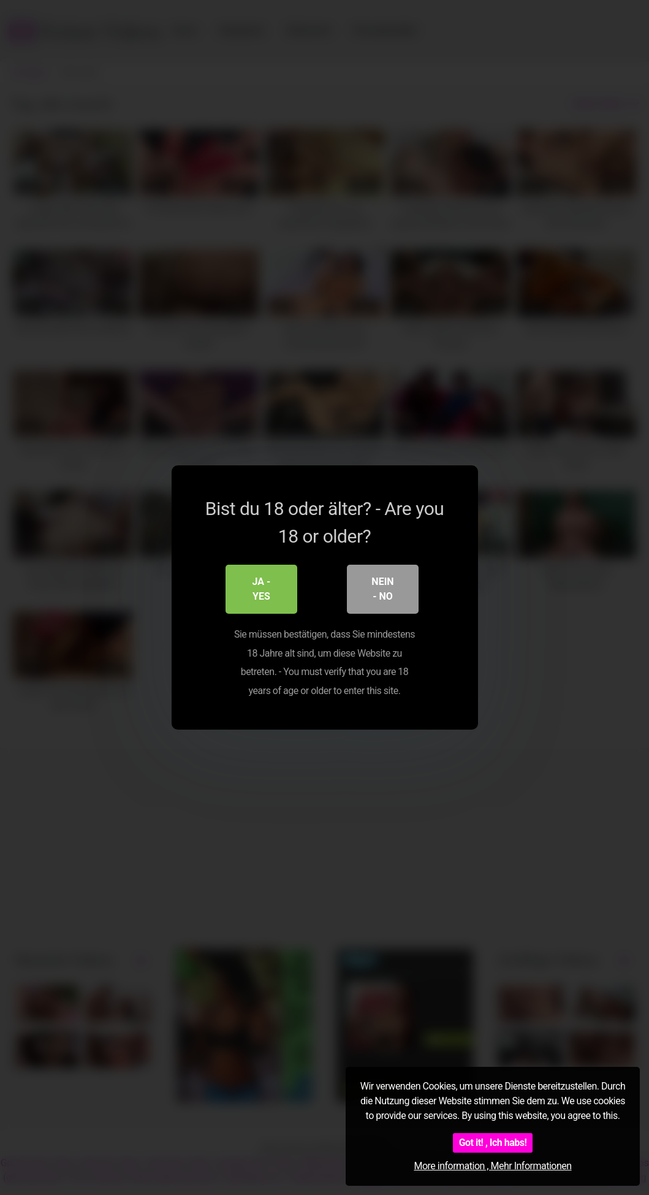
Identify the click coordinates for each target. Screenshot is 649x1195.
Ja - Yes (261, 589)
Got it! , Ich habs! (493, 1142)
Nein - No (382, 589)
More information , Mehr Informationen (492, 1166)
